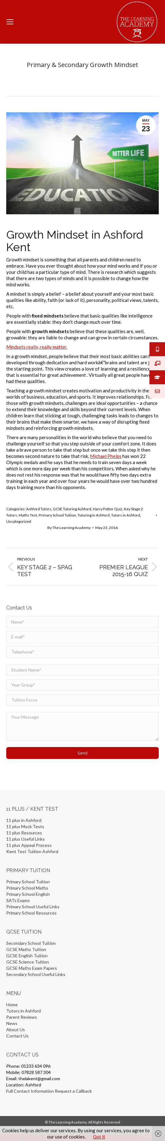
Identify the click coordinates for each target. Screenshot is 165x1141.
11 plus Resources (24, 832)
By (69, 527)
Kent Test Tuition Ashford (32, 851)
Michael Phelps (105, 456)
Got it (99, 1136)
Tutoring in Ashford (94, 515)
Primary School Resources (31, 912)
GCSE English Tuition (27, 955)
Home (12, 1004)
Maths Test (28, 515)
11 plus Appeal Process (29, 845)
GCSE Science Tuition (27, 961)
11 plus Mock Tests (25, 826)
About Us (15, 1029)
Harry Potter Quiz (107, 509)
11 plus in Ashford (23, 820)
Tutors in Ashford (125, 515)
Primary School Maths (27, 888)
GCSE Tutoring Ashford (72, 509)
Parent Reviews (21, 1017)
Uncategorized (18, 521)
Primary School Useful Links (32, 906)
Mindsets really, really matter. (36, 347)
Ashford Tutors (38, 509)
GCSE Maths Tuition (26, 949)
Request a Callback (73, 1091)
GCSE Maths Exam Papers (31, 968)
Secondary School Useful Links (35, 974)
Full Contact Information (30, 1091)
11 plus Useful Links (25, 839)
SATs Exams (18, 900)
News (11, 1023)
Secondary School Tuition (31, 943)
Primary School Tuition (57, 515)
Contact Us (17, 1035)
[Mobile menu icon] (10, 22)
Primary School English (28, 894)
